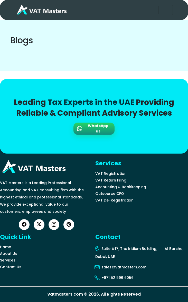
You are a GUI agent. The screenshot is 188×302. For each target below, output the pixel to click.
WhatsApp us (92, 129)
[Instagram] (54, 224)
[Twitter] (39, 224)
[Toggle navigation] (165, 10)
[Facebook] (24, 224)
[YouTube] (68, 224)
